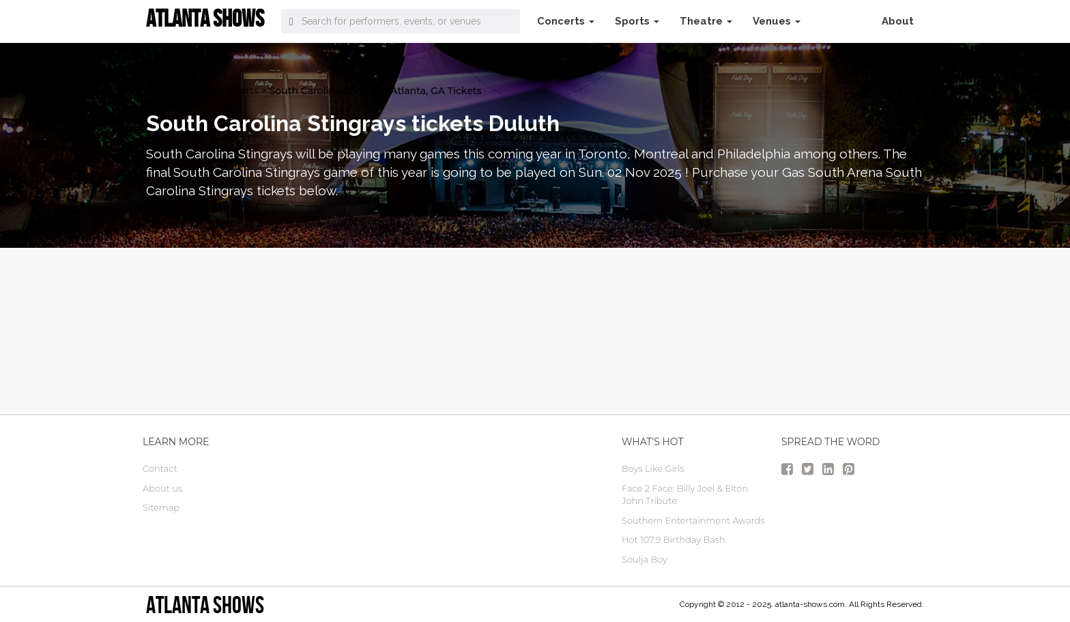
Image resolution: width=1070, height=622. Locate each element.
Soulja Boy (644, 559)
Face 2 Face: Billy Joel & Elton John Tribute (685, 495)
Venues (776, 21)
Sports (637, 21)
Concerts (565, 21)
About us (162, 488)
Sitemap (161, 507)
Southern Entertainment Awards (693, 520)
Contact (160, 468)
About (898, 21)
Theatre (706, 21)
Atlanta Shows (205, 604)
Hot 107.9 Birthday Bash (673, 539)
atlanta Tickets (181, 91)
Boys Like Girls (653, 468)
